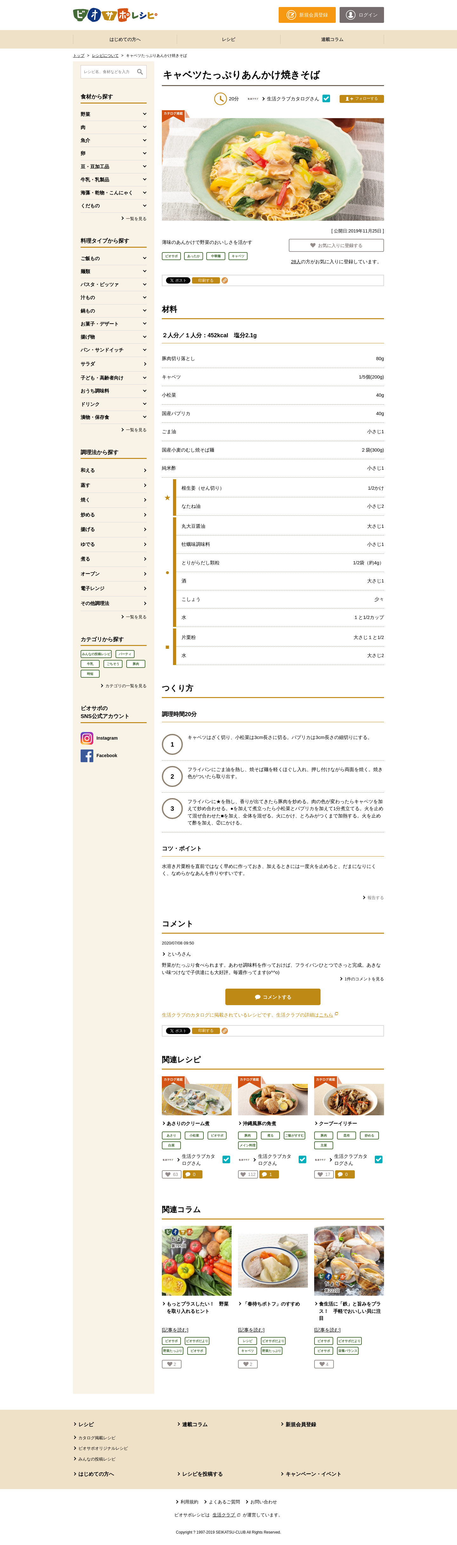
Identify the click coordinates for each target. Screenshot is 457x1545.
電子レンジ (92, 588)
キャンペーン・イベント (313, 1474)
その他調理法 (95, 603)
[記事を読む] (175, 1330)
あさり (171, 1135)
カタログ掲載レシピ (97, 1437)
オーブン (90, 573)
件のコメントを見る (364, 979)
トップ (78, 55)
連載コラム (332, 39)
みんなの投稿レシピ (96, 654)
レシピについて (105, 55)
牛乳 (90, 664)
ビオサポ (217, 1135)
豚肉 (136, 664)
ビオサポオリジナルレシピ (103, 1448)
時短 (90, 673)
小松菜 (194, 1135)
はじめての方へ (125, 39)
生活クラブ (227, 1514)
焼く (85, 499)
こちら (328, 1015)
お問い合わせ (263, 1501)
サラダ (88, 363)
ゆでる (88, 544)
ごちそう (113, 664)
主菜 (324, 1145)
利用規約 (189, 1501)
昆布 (346, 1135)
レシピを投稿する (202, 1474)
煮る (85, 558)
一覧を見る (136, 218)
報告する (376, 897)
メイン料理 (247, 1145)
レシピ (228, 39)
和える (88, 470)
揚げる (88, 529)
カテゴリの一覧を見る (126, 685)
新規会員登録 (301, 1424)
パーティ (125, 654)
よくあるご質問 (224, 1501)
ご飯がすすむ (294, 1135)
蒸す (85, 485)
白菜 (171, 1145)
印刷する (206, 280)
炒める (88, 514)
